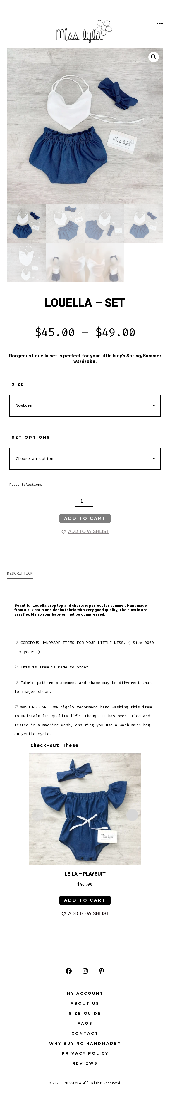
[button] (153, 57)
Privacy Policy (85, 1053)
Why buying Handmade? (85, 1043)
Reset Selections (25, 485)
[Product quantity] (84, 501)
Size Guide (85, 1013)
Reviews (85, 1063)
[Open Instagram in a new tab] (85, 971)
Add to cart (85, 518)
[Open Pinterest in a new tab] (102, 971)
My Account (85, 993)
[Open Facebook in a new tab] (69, 971)
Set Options (31, 437)
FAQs (85, 1023)
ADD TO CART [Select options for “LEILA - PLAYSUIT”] (85, 900)
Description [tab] (20, 573)
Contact (85, 1033)
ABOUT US (85, 1003)
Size (18, 384)
